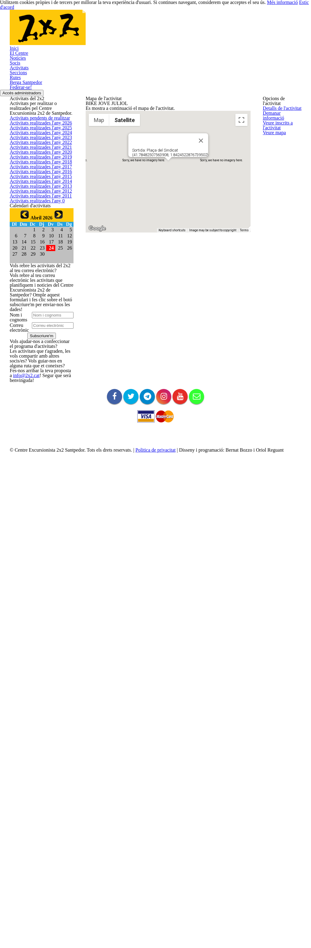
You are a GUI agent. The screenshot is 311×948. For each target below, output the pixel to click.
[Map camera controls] (241, 293)
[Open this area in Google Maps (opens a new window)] (97, 324)
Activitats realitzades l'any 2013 (37, 419)
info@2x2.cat (21, 831)
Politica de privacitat (150, 942)
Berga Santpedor (25, 137)
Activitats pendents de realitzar (38, 216)
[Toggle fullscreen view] (241, 215)
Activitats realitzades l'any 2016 (37, 376)
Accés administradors (27, 157)
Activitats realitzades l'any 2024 (37, 260)
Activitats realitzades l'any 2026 (37, 231)
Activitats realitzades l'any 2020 (37, 318)
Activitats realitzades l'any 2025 (37, 245)
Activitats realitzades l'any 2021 (37, 303)
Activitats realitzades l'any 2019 (37, 332)
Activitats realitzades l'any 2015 (37, 390)
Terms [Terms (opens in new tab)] (244, 325)
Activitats (17, 107)
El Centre (18, 78)
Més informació (267, 5)
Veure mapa (274, 167)
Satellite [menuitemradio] (125, 215)
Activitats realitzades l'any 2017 (37, 361)
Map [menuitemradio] (99, 215)
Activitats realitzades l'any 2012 (37, 434)
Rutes (15, 127)
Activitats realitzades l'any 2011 (37, 448)
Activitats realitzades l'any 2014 (37, 405)
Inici (13, 68)
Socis (14, 97)
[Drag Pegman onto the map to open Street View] (241, 315)
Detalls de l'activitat (280, 110)
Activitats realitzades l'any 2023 (37, 274)
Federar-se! (20, 147)
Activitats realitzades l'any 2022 (37, 289)
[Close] (200, 236)
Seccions (18, 117)
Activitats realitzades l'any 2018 (37, 347)
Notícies (17, 87)
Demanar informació (281, 124)
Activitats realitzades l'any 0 (34, 463)
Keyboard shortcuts (172, 325)
